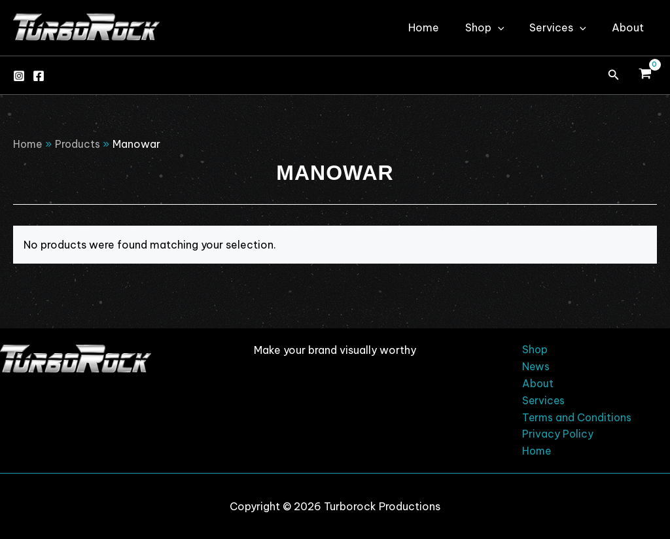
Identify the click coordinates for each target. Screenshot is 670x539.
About (630, 27)
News (533, 365)
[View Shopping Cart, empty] (645, 75)
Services (565, 27)
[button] (614, 75)
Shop (496, 27)
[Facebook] (38, 76)
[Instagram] (19, 76)
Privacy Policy (555, 434)
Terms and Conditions (575, 416)
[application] (509, 27)
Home (440, 27)
